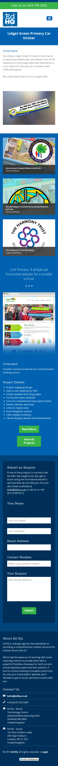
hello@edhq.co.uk (16, 489)
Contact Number (19, 557)
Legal (45, 751)
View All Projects (29, 441)
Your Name (15, 503)
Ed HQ (14, 751)
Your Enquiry (17, 574)
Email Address (18, 541)
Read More (29, 429)
